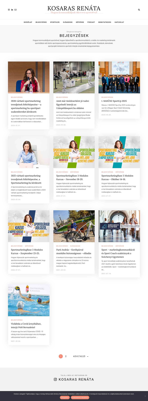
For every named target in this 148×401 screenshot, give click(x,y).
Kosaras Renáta (76, 379)
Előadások (67, 22)
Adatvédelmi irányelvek (80, 397)
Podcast (91, 22)
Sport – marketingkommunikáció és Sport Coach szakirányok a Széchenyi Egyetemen (118, 253)
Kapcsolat (119, 22)
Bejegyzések (41, 22)
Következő (79, 356)
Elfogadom (64, 397)
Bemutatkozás (105, 22)
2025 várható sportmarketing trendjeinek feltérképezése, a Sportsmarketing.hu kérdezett (26, 179)
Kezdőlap (28, 22)
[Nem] (145, 396)
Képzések (80, 22)
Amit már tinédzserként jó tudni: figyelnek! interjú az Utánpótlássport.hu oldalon (72, 104)
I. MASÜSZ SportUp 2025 (114, 101)
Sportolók (55, 22)
